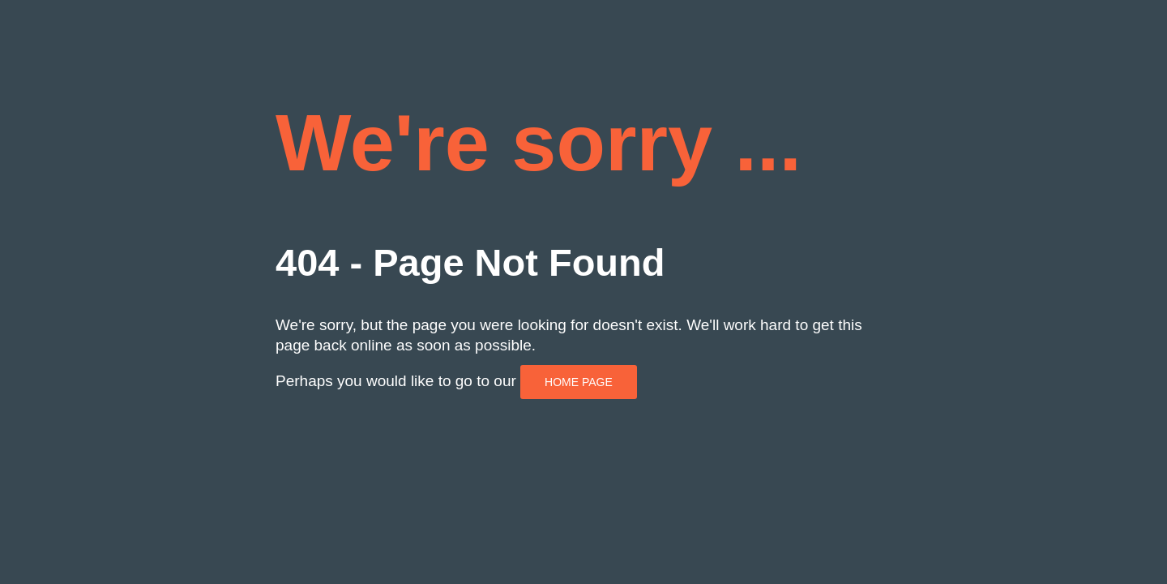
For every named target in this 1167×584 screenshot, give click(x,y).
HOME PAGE (579, 382)
